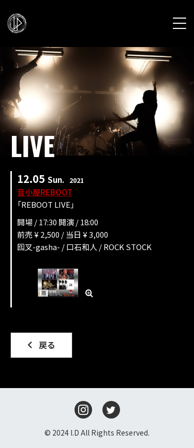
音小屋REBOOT (44, 192)
